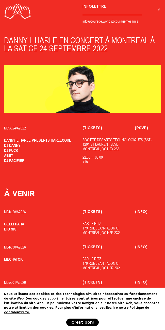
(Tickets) (92, 128)
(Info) (141, 211)
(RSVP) (141, 128)
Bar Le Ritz (91, 223)
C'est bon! (82, 322)
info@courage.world (96, 21)
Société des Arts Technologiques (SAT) (117, 140)
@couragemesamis (124, 21)
